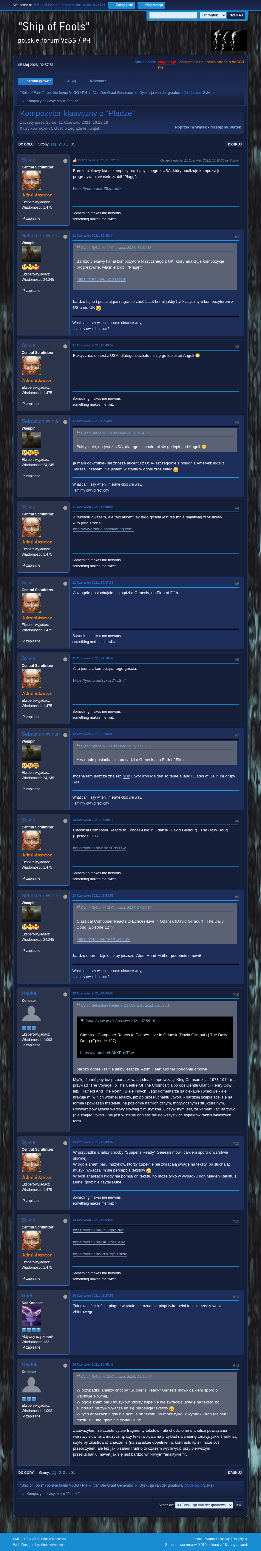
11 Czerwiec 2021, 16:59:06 (93, 507)
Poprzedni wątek (191, 127)
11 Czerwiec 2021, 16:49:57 (93, 345)
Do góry (26, 1472)
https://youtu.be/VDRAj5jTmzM (100, 1254)
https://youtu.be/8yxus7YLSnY (99, 680)
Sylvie (208, 93)
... (68, 144)
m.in (126, 776)
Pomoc (197, 1539)
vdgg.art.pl (167, 62)
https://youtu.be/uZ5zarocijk (97, 188)
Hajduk (30, 993)
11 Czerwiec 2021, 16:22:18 (98, 160)
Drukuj (235, 144)
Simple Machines (53, 1539)
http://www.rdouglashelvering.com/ (103, 529)
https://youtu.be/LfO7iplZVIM (98, 1230)
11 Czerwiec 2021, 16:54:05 (93, 421)
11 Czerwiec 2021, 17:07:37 (93, 582)
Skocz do (165, 1505)
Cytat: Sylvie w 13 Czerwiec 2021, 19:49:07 (116, 1377)
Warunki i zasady (217, 1539)
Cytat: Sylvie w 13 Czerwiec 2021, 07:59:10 (116, 908)
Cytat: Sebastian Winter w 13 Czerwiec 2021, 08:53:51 (125, 1005)
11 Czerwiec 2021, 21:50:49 (93, 658)
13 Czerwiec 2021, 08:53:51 (93, 895)
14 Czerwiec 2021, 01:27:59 (93, 1295)
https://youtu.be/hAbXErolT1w (99, 848)
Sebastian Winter (41, 235)
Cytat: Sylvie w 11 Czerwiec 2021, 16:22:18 (116, 248)
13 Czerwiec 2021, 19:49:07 (93, 1142)
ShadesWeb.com (53, 1545)
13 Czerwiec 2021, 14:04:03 (93, 993)
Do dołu (26, 144)
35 (73, 144)
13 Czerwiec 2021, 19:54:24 (93, 1220)
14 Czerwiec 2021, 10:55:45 (93, 1364)
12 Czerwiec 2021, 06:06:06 (93, 734)
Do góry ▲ (240, 1539)
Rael (27, 1296)
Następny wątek (225, 127)
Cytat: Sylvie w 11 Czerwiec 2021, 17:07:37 (116, 746)
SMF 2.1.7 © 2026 (26, 1539)
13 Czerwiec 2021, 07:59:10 (93, 820)
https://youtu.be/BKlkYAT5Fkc (99, 1242)
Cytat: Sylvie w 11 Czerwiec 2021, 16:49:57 (116, 433)
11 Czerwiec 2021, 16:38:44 (93, 235)
